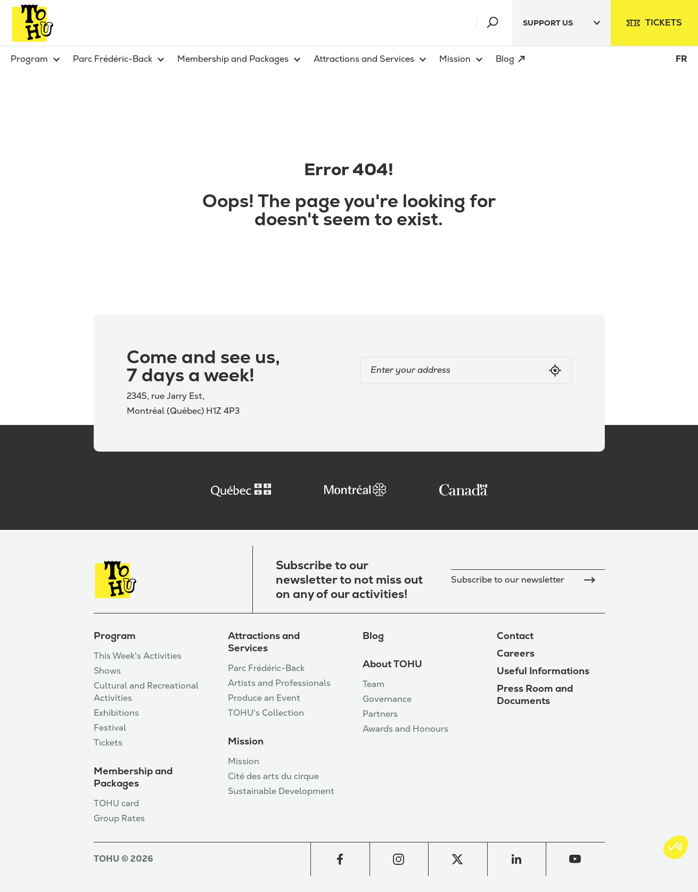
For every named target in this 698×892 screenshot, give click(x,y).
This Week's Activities (138, 655)
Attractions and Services (264, 641)
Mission (246, 741)
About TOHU (392, 664)
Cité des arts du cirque (273, 776)
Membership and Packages (133, 777)
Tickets (108, 742)
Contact (515, 635)
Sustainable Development (281, 791)
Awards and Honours (405, 728)
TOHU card (116, 803)
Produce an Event (264, 697)
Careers (516, 653)
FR (681, 59)
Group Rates (119, 818)
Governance (387, 699)
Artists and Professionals (279, 683)
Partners (380, 713)
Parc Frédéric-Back (266, 668)
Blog (373, 635)
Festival (110, 727)
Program (115, 635)
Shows (107, 670)
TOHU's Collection (266, 712)
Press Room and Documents (535, 694)
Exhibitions (116, 712)
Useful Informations (543, 671)
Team (373, 684)
